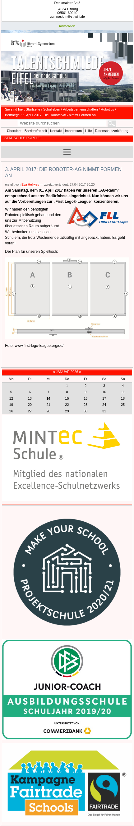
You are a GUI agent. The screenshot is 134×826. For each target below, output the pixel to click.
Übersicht (14, 131)
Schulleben (51, 109)
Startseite (33, 109)
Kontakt (56, 131)
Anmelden (67, 26)
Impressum (73, 131)
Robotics (107, 109)
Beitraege (12, 115)
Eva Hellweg (30, 184)
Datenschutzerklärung (111, 131)
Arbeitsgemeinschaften (80, 109)
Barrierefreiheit (36, 131)
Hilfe (88, 131)
